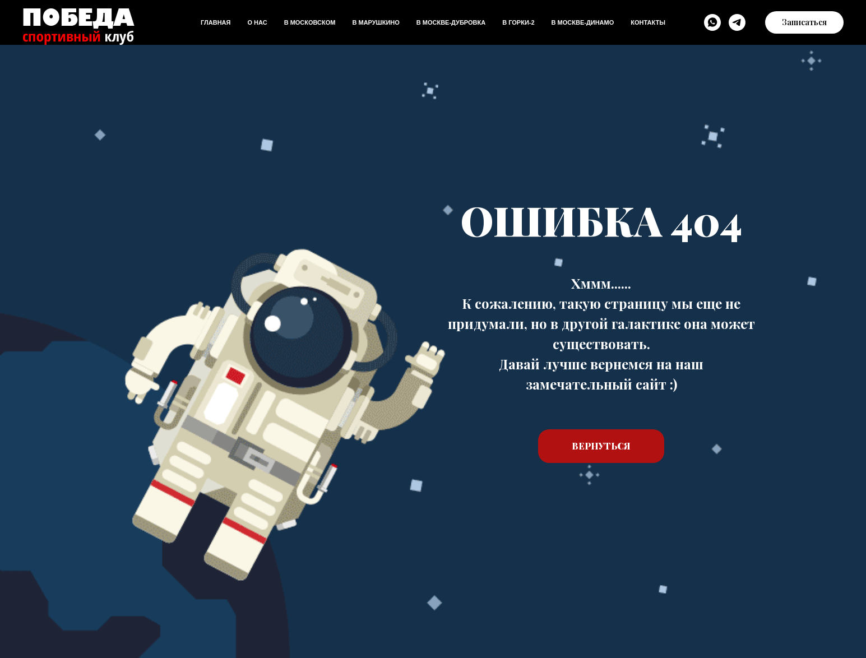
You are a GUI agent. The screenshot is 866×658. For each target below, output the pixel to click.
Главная (215, 22)
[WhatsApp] (712, 22)
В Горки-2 (518, 22)
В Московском (310, 22)
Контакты (648, 22)
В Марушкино (375, 22)
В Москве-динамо (583, 22)
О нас (257, 22)
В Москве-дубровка (450, 22)
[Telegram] (737, 22)
